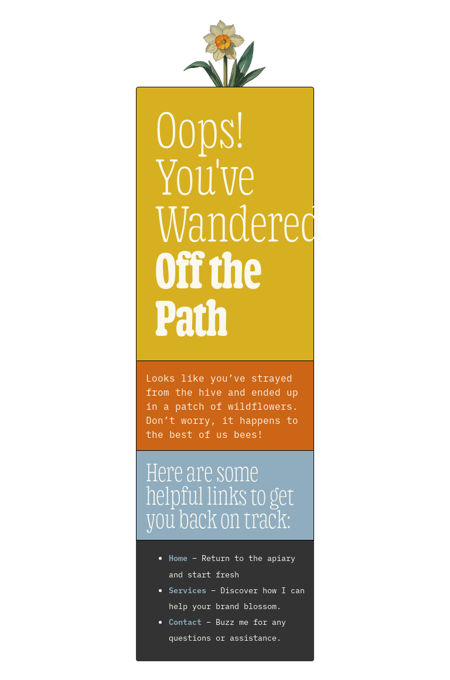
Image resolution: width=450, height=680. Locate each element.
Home (178, 557)
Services (187, 590)
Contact (185, 621)
